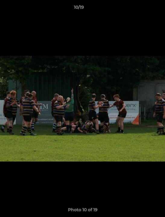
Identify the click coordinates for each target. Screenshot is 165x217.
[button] (143, 8)
